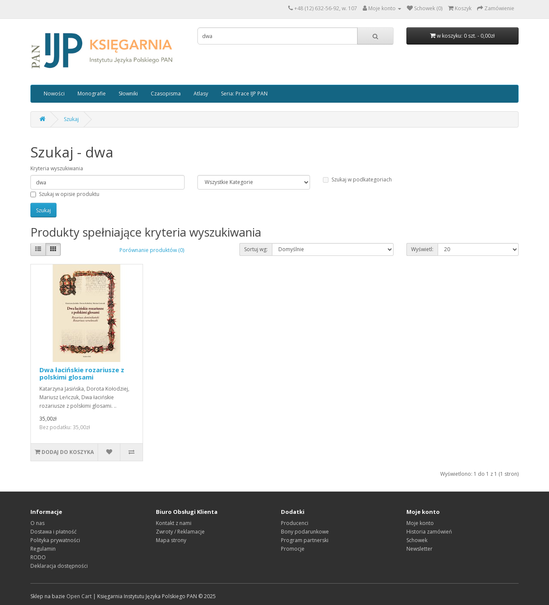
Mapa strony (171, 540)
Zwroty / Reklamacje (180, 531)
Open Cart (79, 596)
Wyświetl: (422, 249)
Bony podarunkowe (305, 531)
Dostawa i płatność (53, 531)
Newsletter (419, 548)
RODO (38, 557)
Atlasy (201, 93)
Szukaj (71, 119)
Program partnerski (304, 540)
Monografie (92, 93)
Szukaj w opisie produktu (64, 194)
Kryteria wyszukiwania (56, 168)
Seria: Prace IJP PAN (244, 93)
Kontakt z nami (173, 523)
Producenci (294, 523)
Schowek (416, 540)
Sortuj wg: (256, 249)
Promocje (292, 548)
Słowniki (128, 93)
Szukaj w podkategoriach (357, 179)
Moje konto (420, 523)
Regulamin (43, 548)
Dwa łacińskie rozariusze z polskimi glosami (81, 373)
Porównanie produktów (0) (151, 250)
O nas (37, 523)
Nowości (54, 93)
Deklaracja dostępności (59, 565)
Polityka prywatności (55, 540)
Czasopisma (166, 93)
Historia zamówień (429, 531)
